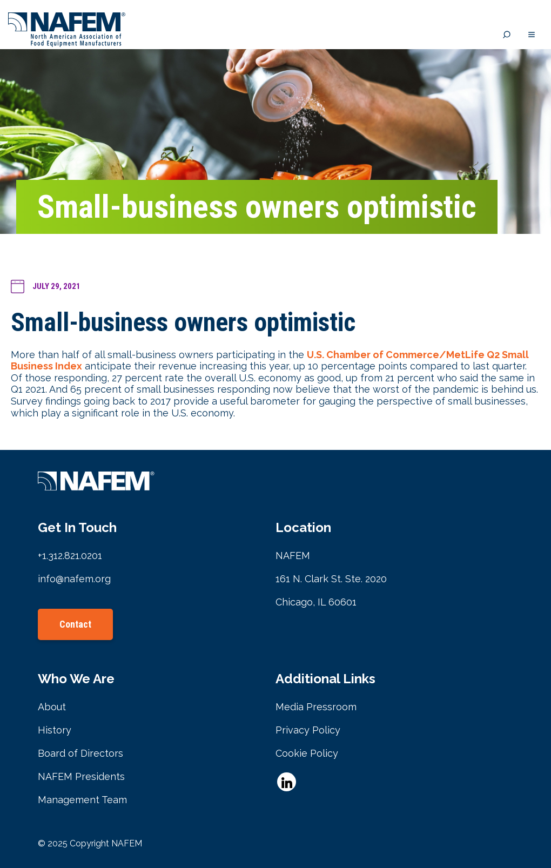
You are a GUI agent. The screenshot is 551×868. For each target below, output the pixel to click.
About (52, 706)
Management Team (82, 799)
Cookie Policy (307, 753)
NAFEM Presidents (81, 776)
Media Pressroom (316, 706)
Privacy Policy (308, 730)
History (54, 730)
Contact (75, 624)
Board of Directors (80, 753)
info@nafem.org (74, 578)
